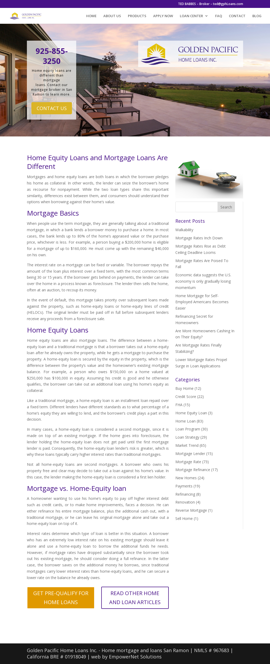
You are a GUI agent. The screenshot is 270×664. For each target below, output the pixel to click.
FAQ (218, 16)
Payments (183, 485)
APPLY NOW (163, 16)
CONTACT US (52, 108)
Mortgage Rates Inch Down (199, 237)
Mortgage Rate (188, 461)
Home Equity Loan (191, 412)
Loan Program (187, 428)
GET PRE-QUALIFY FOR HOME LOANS (60, 598)
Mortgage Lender (190, 453)
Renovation (185, 502)
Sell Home (184, 518)
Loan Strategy (187, 437)
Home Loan (185, 421)
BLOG (257, 16)
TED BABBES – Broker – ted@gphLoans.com (210, 4)
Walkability (184, 229)
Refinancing (185, 494)
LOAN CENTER (191, 16)
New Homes (186, 477)
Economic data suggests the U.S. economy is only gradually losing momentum (203, 281)
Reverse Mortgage (191, 510)
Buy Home (184, 388)
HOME (91, 16)
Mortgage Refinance (192, 469)
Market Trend (187, 445)
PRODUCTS (137, 16)
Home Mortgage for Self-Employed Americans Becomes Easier (202, 302)
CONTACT (237, 16)
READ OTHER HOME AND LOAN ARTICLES (135, 598)
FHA (178, 404)
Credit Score (185, 396)
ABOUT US (112, 16)
